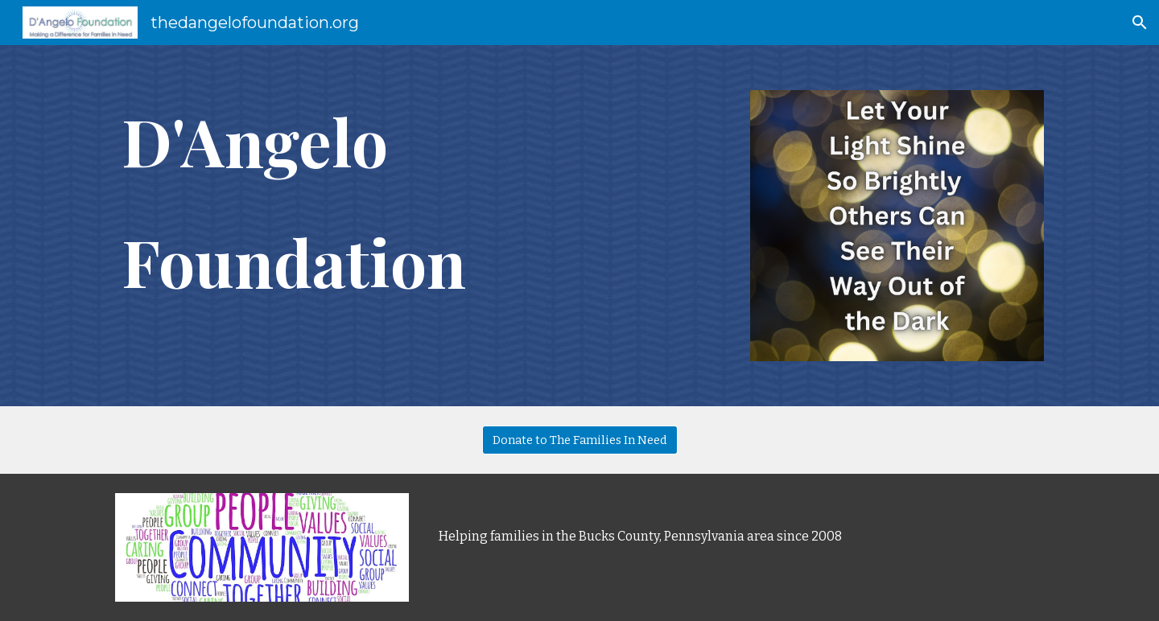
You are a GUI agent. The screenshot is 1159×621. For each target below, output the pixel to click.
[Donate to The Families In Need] (580, 440)
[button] (1139, 22)
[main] (421, 203)
